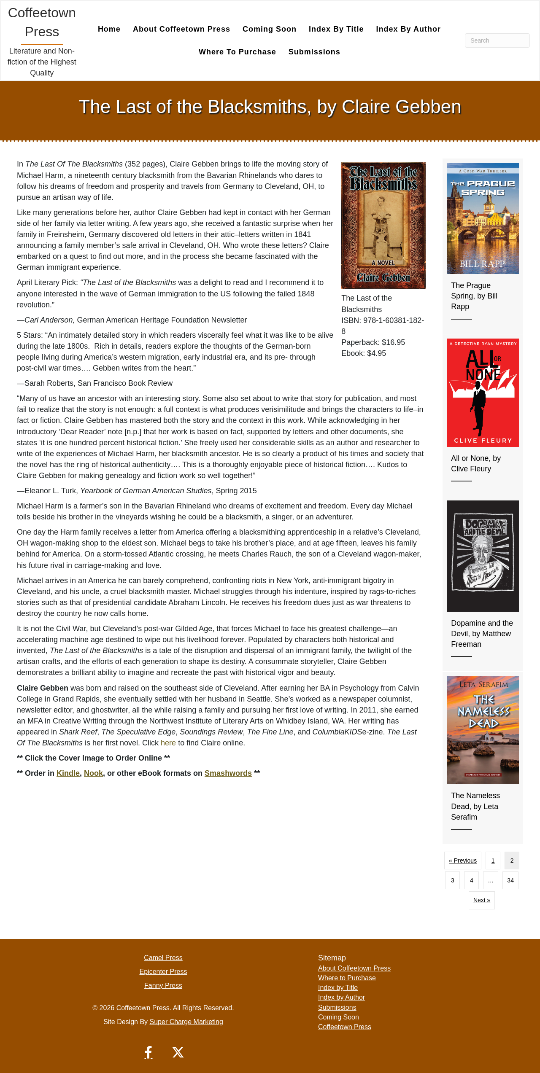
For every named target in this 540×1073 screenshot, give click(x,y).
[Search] (497, 40)
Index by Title (336, 28)
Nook (93, 773)
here (168, 742)
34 (510, 880)
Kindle (68, 773)
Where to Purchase (237, 51)
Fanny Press (163, 985)
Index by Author (408, 28)
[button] (148, 1052)
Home (109, 28)
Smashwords (228, 773)
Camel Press (163, 957)
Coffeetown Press (344, 1026)
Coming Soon (270, 28)
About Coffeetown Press (181, 28)
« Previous (463, 860)
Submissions (314, 51)
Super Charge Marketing (186, 1021)
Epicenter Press (163, 971)
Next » (481, 899)
